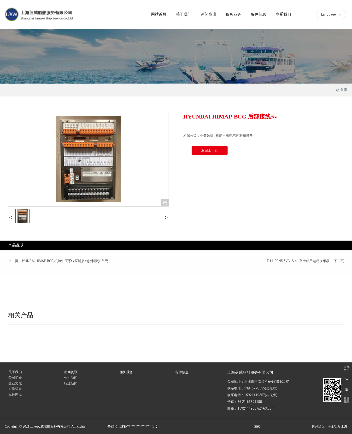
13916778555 (254, 388)
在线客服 (347, 368)
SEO (257, 426)
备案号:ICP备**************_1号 (132, 426)
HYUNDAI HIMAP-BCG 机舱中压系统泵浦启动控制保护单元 (64, 261)
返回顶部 (347, 400)
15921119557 (254, 395)
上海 (344, 426)
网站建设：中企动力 (326, 426)
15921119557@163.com (255, 408)
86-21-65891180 (249, 402)
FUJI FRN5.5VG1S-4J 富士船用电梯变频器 (298, 261)
